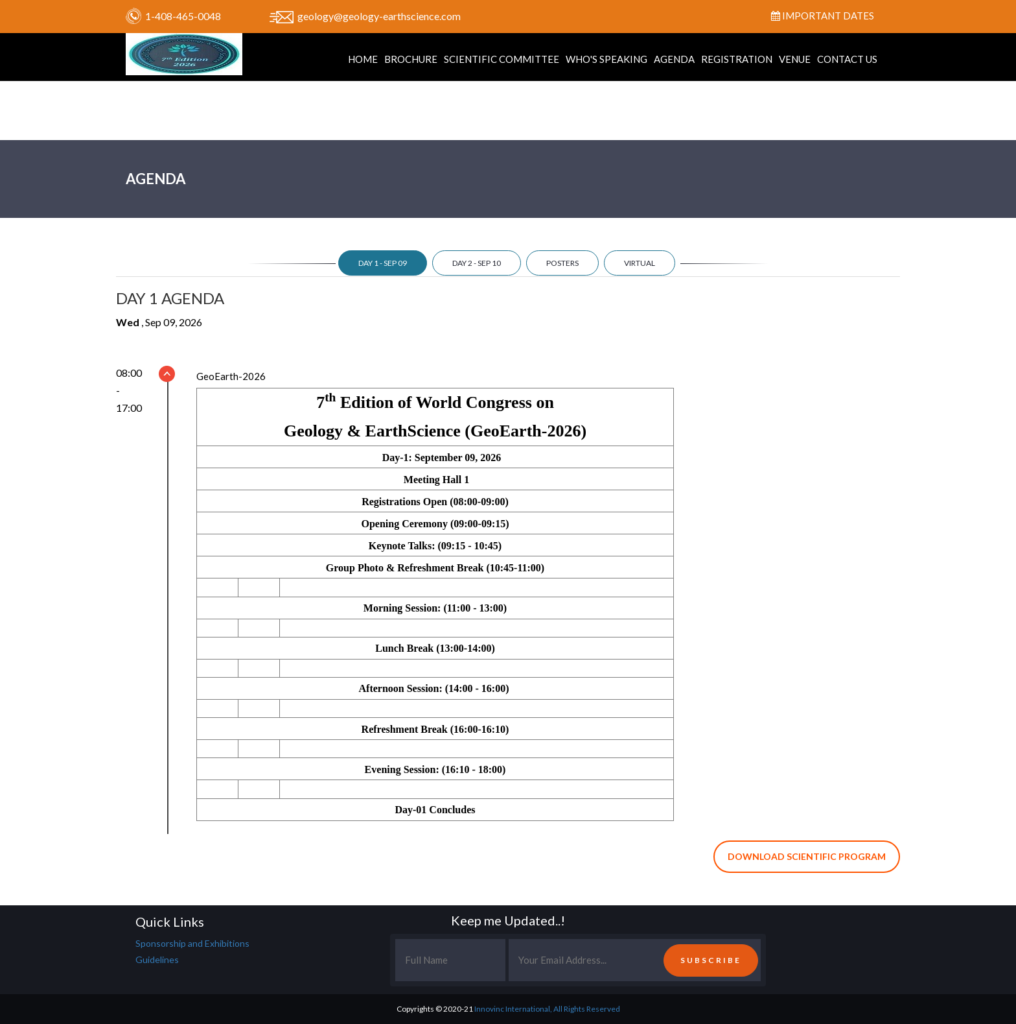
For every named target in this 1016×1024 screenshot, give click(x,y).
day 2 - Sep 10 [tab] (476, 263)
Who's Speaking (606, 59)
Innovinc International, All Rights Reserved (547, 1009)
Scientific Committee (501, 59)
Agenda (674, 59)
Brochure (410, 59)
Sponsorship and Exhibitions (192, 943)
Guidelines (157, 959)
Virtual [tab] (639, 263)
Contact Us (847, 59)
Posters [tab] (562, 263)
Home (363, 59)
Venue (795, 59)
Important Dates (822, 15)
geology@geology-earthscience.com (379, 16)
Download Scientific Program (807, 856)
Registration (736, 59)
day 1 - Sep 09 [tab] (382, 263)
